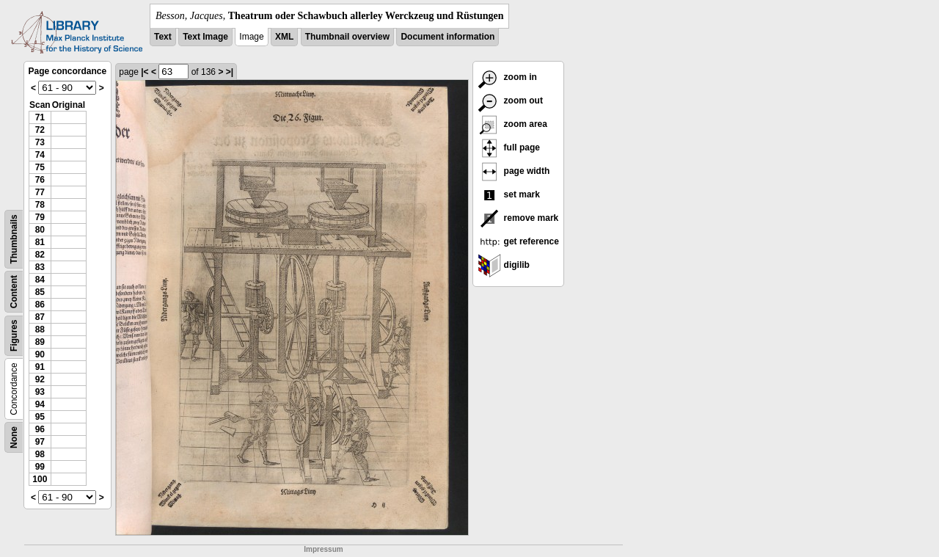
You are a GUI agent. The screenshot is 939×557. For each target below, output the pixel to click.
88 (40, 329)
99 (40, 467)
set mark (509, 194)
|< (144, 72)
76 (40, 180)
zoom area (512, 124)
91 (40, 367)
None (14, 437)
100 (39, 479)
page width (513, 171)
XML (284, 37)
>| (229, 72)
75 (40, 167)
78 (40, 205)
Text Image (205, 37)
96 (40, 429)
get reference (518, 241)
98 (40, 454)
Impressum (323, 549)
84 (40, 279)
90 (40, 354)
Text (163, 37)
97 (40, 442)
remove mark (518, 218)
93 (40, 392)
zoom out (510, 100)
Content (14, 291)
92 (40, 379)
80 (40, 230)
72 (40, 130)
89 (40, 342)
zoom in (507, 77)
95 (40, 417)
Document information (447, 37)
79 (40, 217)
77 (40, 192)
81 (40, 242)
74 (40, 155)
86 (40, 304)
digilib (504, 265)
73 (40, 142)
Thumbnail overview (347, 37)
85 (40, 292)
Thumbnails (14, 238)
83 (40, 267)
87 (40, 317)
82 (40, 255)
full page (509, 147)
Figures (14, 336)
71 (40, 117)
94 (40, 404)
